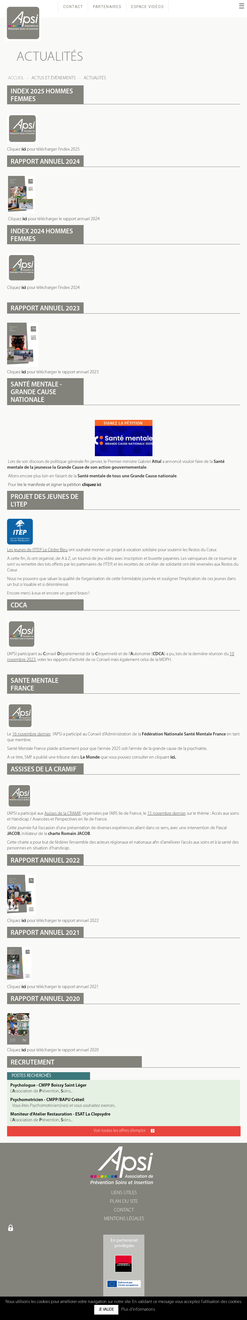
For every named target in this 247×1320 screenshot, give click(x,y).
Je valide (106, 1310)
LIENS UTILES (124, 1192)
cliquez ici (91, 484)
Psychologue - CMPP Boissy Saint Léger (48, 1085)
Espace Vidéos (147, 6)
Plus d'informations (138, 1309)
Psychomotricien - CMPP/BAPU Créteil (47, 1100)
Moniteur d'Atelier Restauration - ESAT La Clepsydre (60, 1114)
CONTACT (124, 1210)
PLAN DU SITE (124, 1201)
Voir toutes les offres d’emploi (124, 1130)
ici (24, 149)
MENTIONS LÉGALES (124, 1218)
